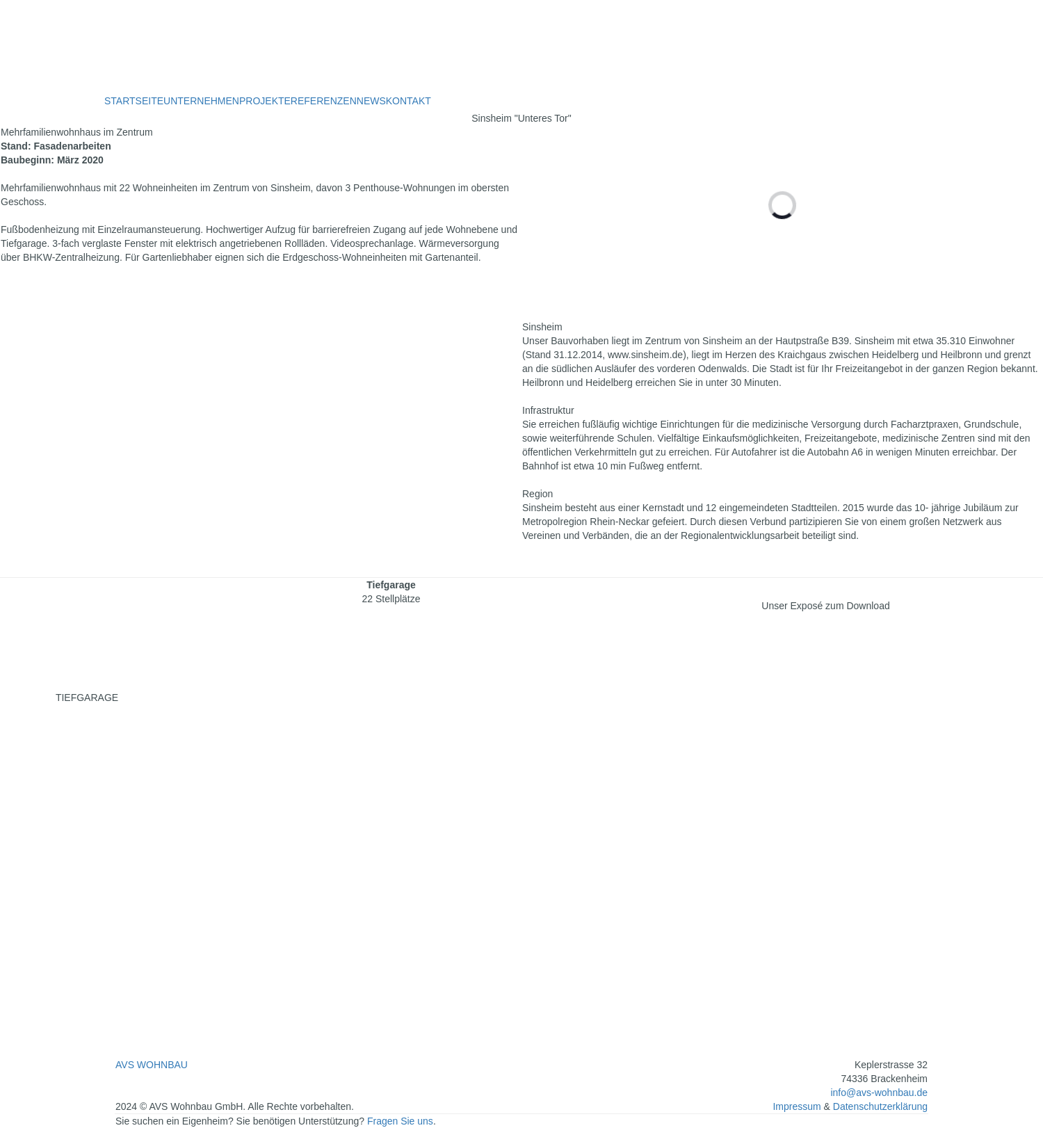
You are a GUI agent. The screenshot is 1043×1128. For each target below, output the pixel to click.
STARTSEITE (133, 100)
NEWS (371, 100)
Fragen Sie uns (400, 1121)
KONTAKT (408, 100)
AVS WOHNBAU (151, 1064)
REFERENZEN (324, 100)
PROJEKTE (265, 100)
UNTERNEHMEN (201, 100)
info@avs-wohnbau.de (879, 1092)
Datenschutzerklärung (880, 1106)
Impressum (798, 1106)
